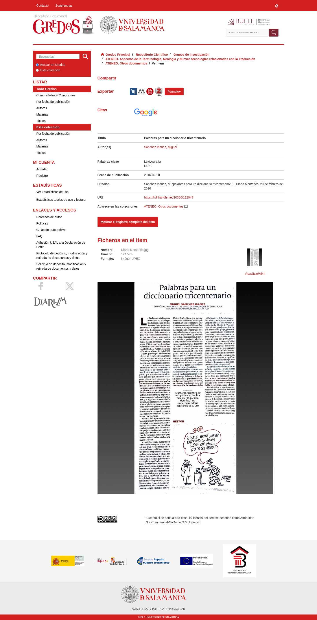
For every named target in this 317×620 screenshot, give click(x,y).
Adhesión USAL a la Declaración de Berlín (60, 245)
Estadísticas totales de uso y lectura (60, 199)
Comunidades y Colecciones (55, 95)
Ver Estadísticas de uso (52, 192)
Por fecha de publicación (53, 101)
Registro (42, 175)
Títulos (41, 121)
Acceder (42, 169)
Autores (41, 108)
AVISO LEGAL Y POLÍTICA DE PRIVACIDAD (158, 609)
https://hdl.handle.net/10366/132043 (168, 197)
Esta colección (48, 70)
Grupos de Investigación (191, 54)
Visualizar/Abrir (255, 273)
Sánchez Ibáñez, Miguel (160, 147)
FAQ (39, 236)
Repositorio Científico (152, 54)
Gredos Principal (117, 54)
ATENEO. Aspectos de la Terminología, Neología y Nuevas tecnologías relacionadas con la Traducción (180, 59)
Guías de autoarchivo (51, 230)
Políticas (42, 223)
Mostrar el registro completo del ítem (128, 222)
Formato (174, 91)
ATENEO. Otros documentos (126, 63)
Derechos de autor (49, 217)
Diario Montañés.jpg (135, 250)
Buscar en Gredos (50, 64)
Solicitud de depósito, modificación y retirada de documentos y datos (61, 266)
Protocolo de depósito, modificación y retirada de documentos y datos (61, 255)
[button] (277, 5)
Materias (42, 114)
